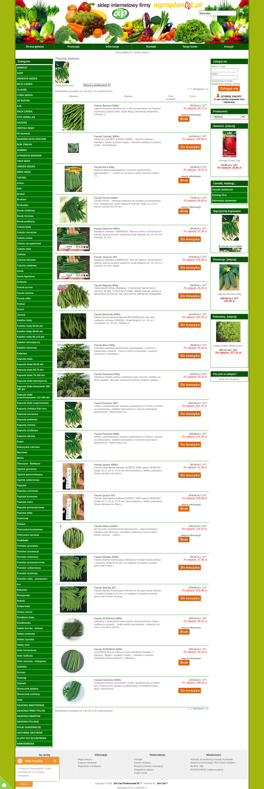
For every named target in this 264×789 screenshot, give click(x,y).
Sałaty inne (23, 645)
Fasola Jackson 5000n (107, 228)
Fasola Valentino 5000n (107, 680)
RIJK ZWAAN (24, 144)
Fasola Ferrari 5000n (106, 198)
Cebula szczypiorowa (29, 243)
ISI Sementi (23, 133)
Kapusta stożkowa (27, 430)
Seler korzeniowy (26, 650)
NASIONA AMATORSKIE (30, 705)
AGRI (20, 73)
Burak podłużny (26, 221)
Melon (20, 458)
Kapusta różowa (26, 425)
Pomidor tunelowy (27, 573)
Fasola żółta (23, 298)
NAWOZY (22, 67)
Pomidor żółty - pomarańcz (32, 578)
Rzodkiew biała (25, 617)
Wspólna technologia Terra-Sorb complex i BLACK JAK (213, 764)
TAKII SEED (23, 161)
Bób (19, 188)
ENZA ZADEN (24, 111)
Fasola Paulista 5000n (106, 434)
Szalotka (22, 666)
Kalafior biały (24, 320)
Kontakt (151, 46)
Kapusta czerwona (27, 414)
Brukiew (21, 199)
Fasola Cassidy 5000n (106, 136)
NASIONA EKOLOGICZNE (31, 139)
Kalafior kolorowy (27, 347)
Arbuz (20, 183)
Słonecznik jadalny (27, 688)
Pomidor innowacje (28, 551)
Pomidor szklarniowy (29, 568)
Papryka (21, 485)
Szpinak (21, 683)
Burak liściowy (25, 216)
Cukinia (21, 254)
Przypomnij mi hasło (222, 81)
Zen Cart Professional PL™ (128, 783)
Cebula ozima (24, 238)
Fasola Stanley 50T (105, 587)
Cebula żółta (24, 249)
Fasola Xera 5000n (231, 247)
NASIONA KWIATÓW (28, 716)
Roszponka (23, 595)
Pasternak (22, 518)
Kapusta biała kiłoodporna (32, 381)
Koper (20, 441)
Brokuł (20, 194)
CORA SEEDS (24, 95)
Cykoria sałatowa (26, 265)
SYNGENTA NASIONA (29, 155)
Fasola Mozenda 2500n (107, 314)
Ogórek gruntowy (27, 469)
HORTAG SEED (25, 128)
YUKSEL (22, 177)
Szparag (21, 677)
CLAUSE (22, 89)
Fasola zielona (25, 293)
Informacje (112, 46)
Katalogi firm (219, 195)
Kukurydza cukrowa (28, 447)
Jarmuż (21, 314)
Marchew (22, 452)
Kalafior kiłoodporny (28, 342)
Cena (193, 96)
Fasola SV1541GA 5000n (108, 618)
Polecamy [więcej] (225, 316)
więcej (24, 783)
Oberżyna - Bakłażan (28, 463)
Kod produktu (171, 97)
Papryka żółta (24, 513)
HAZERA (22, 122)
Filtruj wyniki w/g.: (64, 85)
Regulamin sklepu (144, 769)
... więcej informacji (189, 114)
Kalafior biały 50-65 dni (30, 326)
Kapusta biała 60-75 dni (30, 369)
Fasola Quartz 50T (104, 495)
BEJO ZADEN (24, 84)
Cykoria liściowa (26, 259)
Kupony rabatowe (87, 762)
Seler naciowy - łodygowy (31, 661)
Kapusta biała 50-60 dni (30, 364)
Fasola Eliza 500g (104, 167)
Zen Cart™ (162, 783)
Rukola (21, 600)
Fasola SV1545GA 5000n (108, 649)
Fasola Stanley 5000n (106, 557)
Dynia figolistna (26, 276)
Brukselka (22, 205)
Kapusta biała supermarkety (33, 403)
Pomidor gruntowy (27, 545)
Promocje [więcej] (224, 259)
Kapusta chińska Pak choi (31, 408)
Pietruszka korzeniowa (29, 529)
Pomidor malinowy (27, 557)
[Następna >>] (200, 89)
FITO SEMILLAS (26, 117)
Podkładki (22, 540)
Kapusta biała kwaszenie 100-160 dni (33, 387)
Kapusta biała (24, 359)
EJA (19, 106)
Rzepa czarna (24, 612)
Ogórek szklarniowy (28, 480)
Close (55, 761)
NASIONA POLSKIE (28, 721)
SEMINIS (22, 150)
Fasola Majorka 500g (106, 285)
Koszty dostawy (142, 762)
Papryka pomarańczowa (30, 507)
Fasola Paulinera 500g (107, 374)
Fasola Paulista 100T (106, 403)
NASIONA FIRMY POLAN (31, 710)
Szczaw (21, 672)
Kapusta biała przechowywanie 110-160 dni (33, 396)
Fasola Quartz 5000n (106, 464)
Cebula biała (24, 227)
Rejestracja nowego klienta (225, 83)
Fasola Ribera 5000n (106, 526)
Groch (20, 309)
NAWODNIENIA (25, 743)
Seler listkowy (25, 655)
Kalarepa (22, 353)
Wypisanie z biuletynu (89, 766)
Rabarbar (22, 590)
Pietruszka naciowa (28, 535)
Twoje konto (190, 46)
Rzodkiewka (23, 622)
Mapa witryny (85, 759)
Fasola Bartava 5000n (106, 105)
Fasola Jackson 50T (105, 257)
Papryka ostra (25, 502)
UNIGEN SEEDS (26, 166)
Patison (21, 524)
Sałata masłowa (26, 633)
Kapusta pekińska (27, 419)
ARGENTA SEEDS (27, 78)
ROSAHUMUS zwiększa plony (206, 769)
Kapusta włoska (26, 436)
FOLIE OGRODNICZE (29, 727)
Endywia (22, 282)
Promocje (74, 46)
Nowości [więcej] (224, 126)
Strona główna (35, 46)
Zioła (19, 699)
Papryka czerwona (27, 490)
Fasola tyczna (24, 287)
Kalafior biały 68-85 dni (30, 331)
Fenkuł (20, 304)
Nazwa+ (128, 96)
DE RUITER (23, 100)
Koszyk (229, 46)
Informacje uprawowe (224, 200)
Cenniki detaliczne (222, 189)
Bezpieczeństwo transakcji (148, 766)
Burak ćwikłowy (26, 210)
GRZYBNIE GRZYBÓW (29, 732)
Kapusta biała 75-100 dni (31, 375)
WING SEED (23, 172)
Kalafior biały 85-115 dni (30, 336)
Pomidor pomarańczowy (30, 562)
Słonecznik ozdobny (28, 694)
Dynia (20, 271)
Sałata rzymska (25, 639)
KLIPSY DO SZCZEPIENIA (31, 738)
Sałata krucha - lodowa (30, 628)
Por (19, 584)
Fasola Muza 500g (104, 345)
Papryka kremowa (27, 496)
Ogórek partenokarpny (29, 474)
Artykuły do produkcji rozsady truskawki (211, 759)
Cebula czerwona (26, 232)
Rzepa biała (23, 606)
